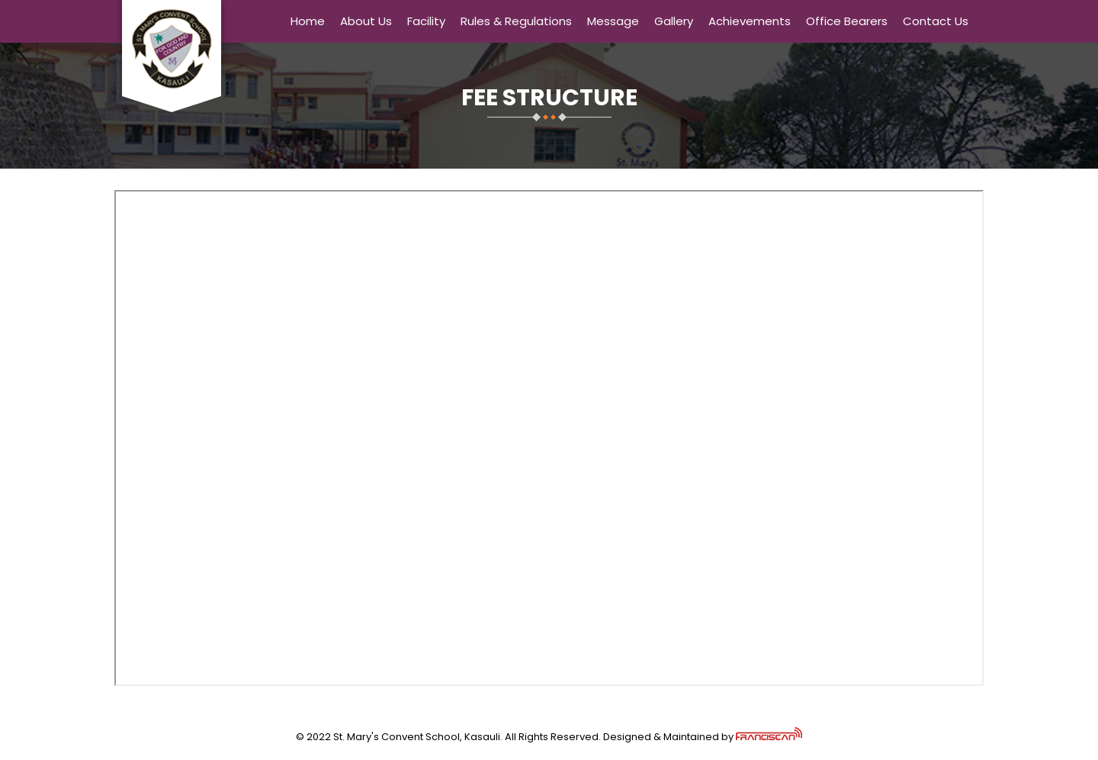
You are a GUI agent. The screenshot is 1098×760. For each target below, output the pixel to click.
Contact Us (935, 21)
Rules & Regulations (516, 21)
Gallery (673, 21)
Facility (426, 21)
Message (613, 21)
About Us (366, 21)
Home (308, 21)
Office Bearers (847, 21)
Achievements (749, 21)
